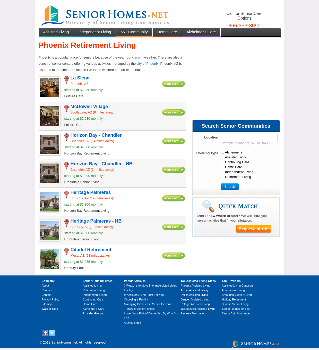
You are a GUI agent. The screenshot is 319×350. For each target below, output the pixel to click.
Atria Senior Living (233, 290)
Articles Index (132, 322)
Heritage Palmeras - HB (96, 221)
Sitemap (47, 304)
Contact (46, 294)
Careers (47, 290)
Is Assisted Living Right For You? (144, 294)
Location (211, 137)
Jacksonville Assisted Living (198, 308)
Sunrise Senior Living (235, 304)
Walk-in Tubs (50, 308)
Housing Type (207, 153)
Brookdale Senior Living (237, 294)
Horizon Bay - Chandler (96, 135)
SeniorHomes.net (64, 342)
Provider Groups (93, 313)
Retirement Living (94, 290)
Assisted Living (56, 32)
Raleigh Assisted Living (195, 304)
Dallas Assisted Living (194, 294)
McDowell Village (89, 106)
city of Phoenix (148, 64)
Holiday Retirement (234, 299)
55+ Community (134, 32)
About (45, 285)
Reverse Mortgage (192, 313)
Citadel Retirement (91, 249)
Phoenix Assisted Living (196, 285)
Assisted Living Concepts (238, 285)
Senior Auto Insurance (236, 313)
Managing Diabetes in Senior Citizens (147, 304)
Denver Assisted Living (195, 299)
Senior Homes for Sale (236, 308)
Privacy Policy (50, 299)
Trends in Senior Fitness (139, 308)
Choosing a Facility (136, 299)
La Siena (80, 77)
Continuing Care (93, 299)
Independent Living (95, 32)
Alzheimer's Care (201, 32)
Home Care (167, 32)
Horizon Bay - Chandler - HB (102, 163)
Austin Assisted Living (194, 290)
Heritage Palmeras (91, 192)
